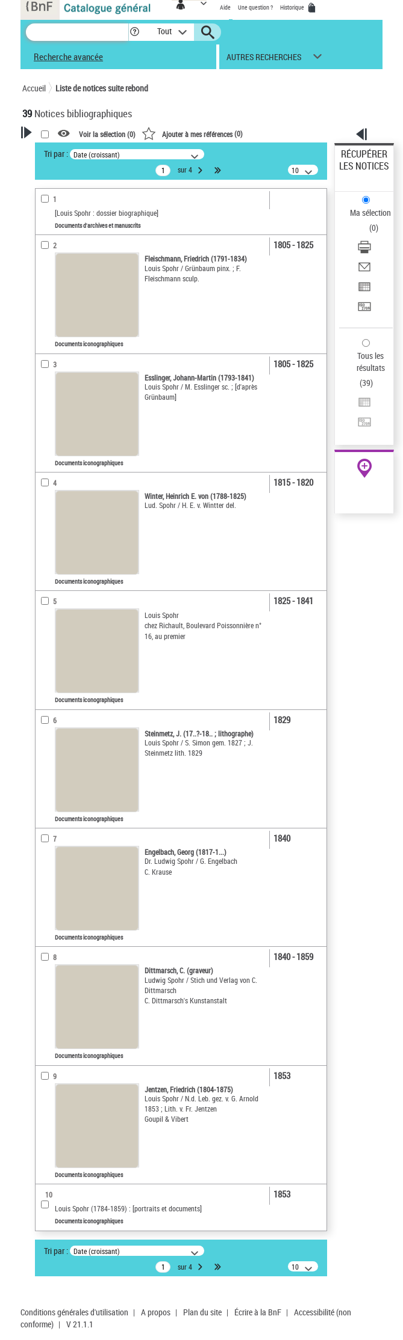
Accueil (34, 88)
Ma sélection (370, 212)
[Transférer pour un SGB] (364, 310)
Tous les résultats (371, 361)
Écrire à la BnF (257, 1312)
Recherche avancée (68, 56)
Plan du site (202, 1312)
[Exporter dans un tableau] (364, 290)
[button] (134, 32)
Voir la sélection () (107, 134)
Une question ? (255, 7)
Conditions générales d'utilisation (74, 1312)
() (192, 133)
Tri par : (56, 153)
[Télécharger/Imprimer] (364, 251)
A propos (155, 1312)
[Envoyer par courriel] (364, 271)
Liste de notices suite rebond (101, 88)
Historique (292, 7)
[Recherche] (77, 32)
